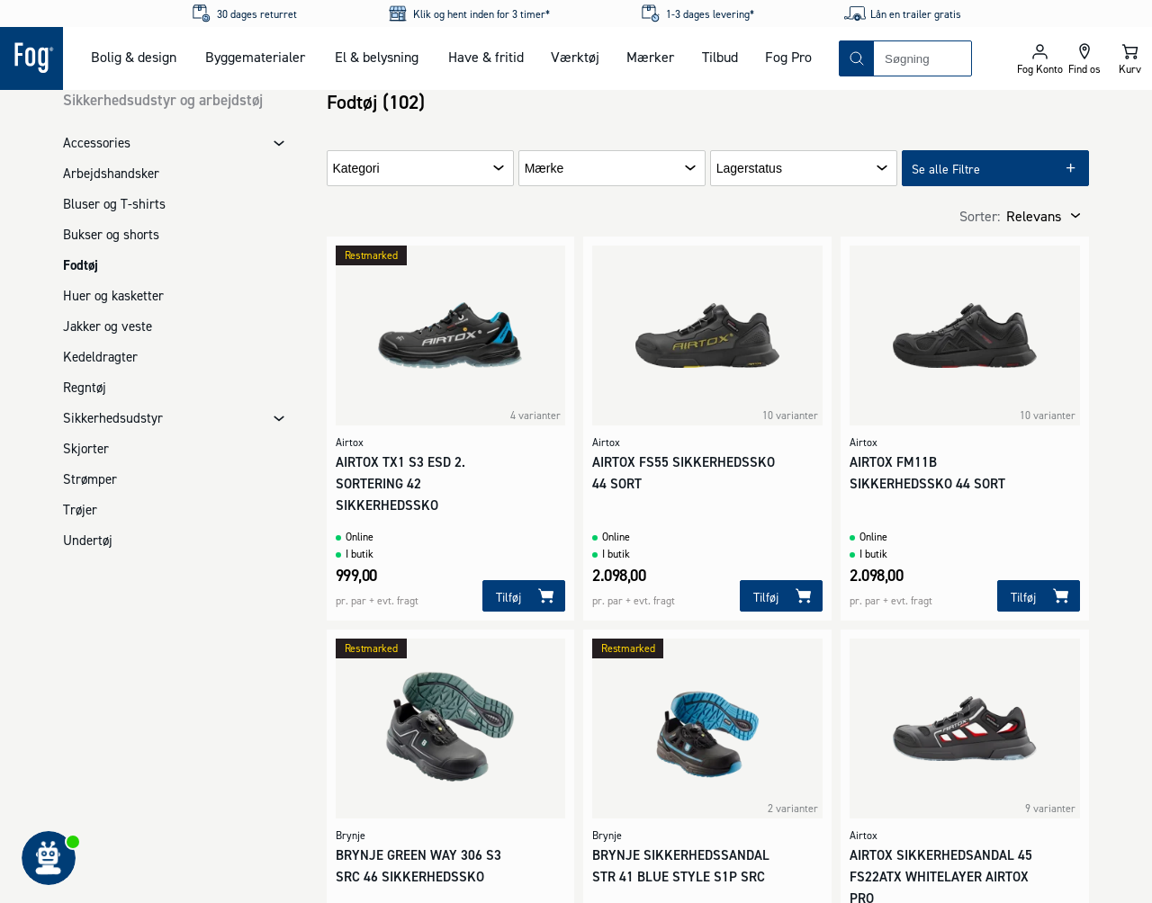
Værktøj (575, 57)
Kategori (356, 168)
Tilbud (720, 57)
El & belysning (376, 57)
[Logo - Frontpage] (31, 58)
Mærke (544, 168)
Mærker (650, 57)
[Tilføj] (523, 596)
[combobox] (922, 58)
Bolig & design (133, 57)
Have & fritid (486, 57)
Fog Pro (788, 57)
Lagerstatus (749, 168)
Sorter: (979, 216)
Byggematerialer (255, 57)
